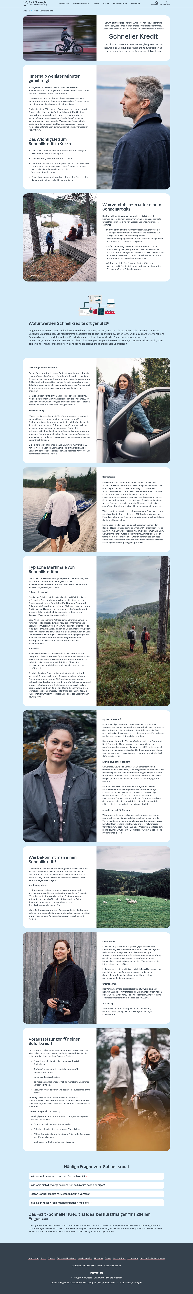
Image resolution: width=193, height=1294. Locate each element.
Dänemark (99, 1278)
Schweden (87, 1278)
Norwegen (76, 1278)
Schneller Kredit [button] (46, 11)
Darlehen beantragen (125, 337)
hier (114, 29)
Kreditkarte (158, 29)
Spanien (118, 1278)
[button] (59, 1176)
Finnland (109, 1278)
